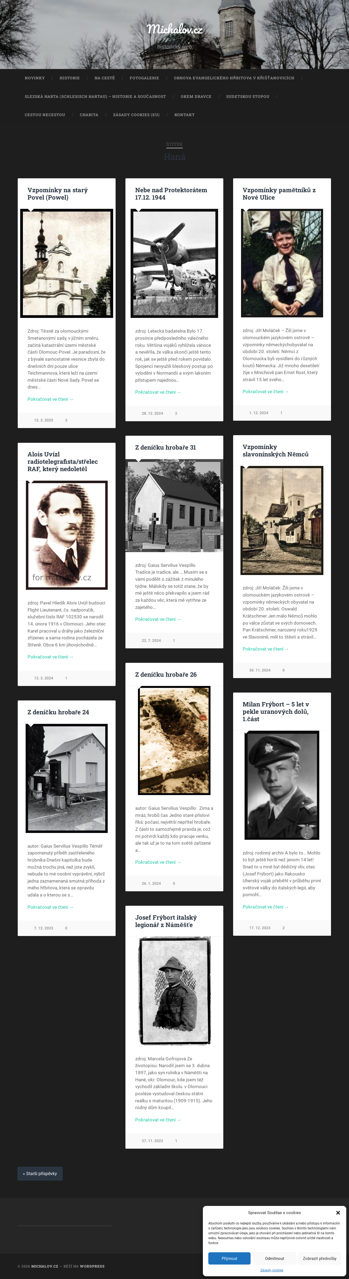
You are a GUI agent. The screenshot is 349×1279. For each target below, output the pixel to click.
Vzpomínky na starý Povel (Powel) (58, 193)
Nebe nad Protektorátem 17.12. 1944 (171, 193)
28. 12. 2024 (152, 413)
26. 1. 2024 (151, 883)
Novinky (35, 78)
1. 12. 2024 (258, 413)
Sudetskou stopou (247, 96)
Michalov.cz (174, 28)
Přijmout (229, 1258)
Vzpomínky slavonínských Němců (275, 450)
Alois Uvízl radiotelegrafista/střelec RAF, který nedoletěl (63, 461)
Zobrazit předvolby (319, 1258)
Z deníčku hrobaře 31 (165, 447)
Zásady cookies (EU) (136, 114)
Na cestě (105, 78)
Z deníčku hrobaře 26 (166, 674)
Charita (89, 114)
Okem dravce (196, 96)
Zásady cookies (271, 1270)
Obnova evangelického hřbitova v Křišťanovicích (234, 78)
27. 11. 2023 (152, 1141)
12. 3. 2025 (43, 420)
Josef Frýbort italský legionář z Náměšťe (166, 921)
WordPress (92, 1266)
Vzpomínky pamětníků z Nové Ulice (279, 193)
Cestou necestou (45, 114)
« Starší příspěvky (40, 1173)
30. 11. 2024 (259, 670)
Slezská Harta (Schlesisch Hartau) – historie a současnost (95, 96)
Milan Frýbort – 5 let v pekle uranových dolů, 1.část (276, 711)
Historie (70, 78)
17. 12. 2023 (259, 928)
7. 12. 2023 (43, 928)
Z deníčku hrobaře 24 (58, 712)
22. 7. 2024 (151, 640)
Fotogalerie (144, 78)
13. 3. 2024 (43, 678)
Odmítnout (274, 1258)
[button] (338, 1212)
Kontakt (184, 114)
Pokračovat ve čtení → (51, 399)
